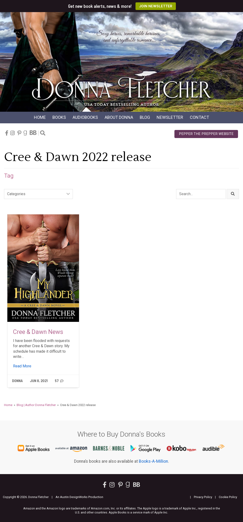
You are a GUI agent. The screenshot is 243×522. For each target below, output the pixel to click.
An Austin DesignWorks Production (79, 497)
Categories (16, 194)
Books (59, 117)
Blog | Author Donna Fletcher (36, 405)
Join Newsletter (155, 6)
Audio (85, 117)
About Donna (119, 117)
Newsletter (170, 117)
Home (40, 117)
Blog (145, 117)
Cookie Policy (228, 497)
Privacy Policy (203, 497)
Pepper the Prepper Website (206, 134)
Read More (22, 366)
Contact (199, 117)
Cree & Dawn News (38, 331)
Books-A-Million (153, 461)
